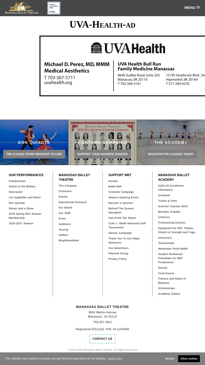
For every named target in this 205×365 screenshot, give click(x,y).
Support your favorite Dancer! (102, 154)
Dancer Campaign (120, 232)
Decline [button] (169, 358)
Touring (63, 229)
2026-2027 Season (21, 223)
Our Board (65, 207)
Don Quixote (17, 202)
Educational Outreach (73, 202)
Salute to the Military (22, 186)
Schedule (164, 195)
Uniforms (164, 217)
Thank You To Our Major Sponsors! (124, 240)
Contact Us (102, 338)
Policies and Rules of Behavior (172, 280)
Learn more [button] (115, 358)
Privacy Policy (117, 258)
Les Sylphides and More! (25, 197)
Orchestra (65, 191)
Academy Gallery (169, 293)
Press (62, 218)
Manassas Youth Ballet (173, 248)
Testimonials (166, 243)
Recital (162, 267)
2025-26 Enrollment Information (171, 187)
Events (63, 196)
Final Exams (166, 273)
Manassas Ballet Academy (174, 177)
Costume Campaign (121, 191)
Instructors (165, 237)
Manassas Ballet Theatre (74, 177)
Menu (189, 8)
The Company (68, 185)
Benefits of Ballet (169, 211)
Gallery (63, 234)
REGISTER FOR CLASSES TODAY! (171, 154)
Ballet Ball (114, 186)
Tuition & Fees (167, 200)
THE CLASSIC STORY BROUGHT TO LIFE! (34, 154)
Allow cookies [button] (189, 358)
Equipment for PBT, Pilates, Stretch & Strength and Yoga (176, 230)
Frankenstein (17, 180)
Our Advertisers (118, 247)
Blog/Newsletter (69, 240)
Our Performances (26, 175)
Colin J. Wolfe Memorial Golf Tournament (127, 225)
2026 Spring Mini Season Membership (25, 215)
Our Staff (64, 212)
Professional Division (171, 222)
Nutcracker (16, 191)
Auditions (65, 224)
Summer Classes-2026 (173, 206)
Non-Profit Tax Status (122, 217)
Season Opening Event (123, 197)
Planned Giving (118, 253)
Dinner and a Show (21, 208)
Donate (113, 180)
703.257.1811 (102, 322)
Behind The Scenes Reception (121, 210)
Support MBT (119, 175)
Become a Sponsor (120, 202)
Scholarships (166, 288)
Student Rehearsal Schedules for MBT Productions (170, 258)
